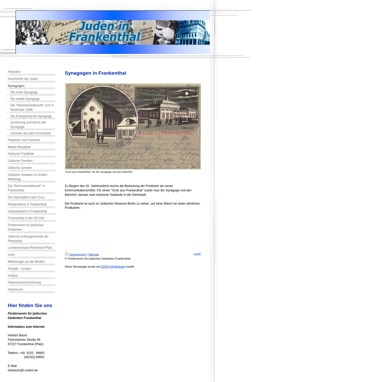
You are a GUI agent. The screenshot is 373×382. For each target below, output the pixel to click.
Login (197, 253)
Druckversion (75, 254)
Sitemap (93, 254)
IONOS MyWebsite (113, 266)
